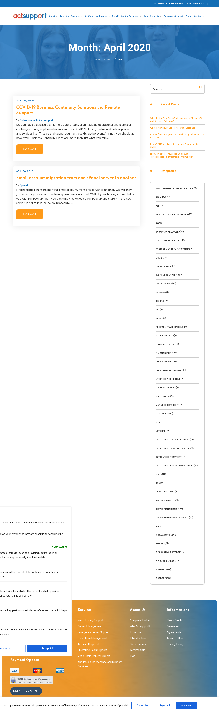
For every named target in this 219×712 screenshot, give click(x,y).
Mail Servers (163, 396)
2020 (110, 59)
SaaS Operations (165, 492)
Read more (29, 149)
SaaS (158, 483)
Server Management (167, 509)
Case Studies (138, 644)
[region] (109, 704)
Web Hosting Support (90, 620)
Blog (132, 656)
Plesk (159, 474)
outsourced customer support (173, 448)
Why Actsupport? (140, 626)
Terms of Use (175, 638)
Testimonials (137, 650)
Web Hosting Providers (169, 552)
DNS (158, 310)
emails (159, 318)
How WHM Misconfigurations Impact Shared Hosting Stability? (174, 145)
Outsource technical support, (36, 120)
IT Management (164, 353)
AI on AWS (161, 197)
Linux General (164, 362)
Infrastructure (138, 638)
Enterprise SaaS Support (92, 650)
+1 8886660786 (174, 3)
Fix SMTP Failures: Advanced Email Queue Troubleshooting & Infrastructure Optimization (171, 155)
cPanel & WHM (163, 266)
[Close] (65, 512)
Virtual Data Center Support (94, 656)
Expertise (135, 632)
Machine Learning (166, 388)
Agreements (174, 632)
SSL (157, 526)
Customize (142, 705)
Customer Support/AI (168, 275)
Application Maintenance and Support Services (100, 664)
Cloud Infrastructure (168, 240)
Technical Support (88, 644)
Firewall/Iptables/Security (171, 327)
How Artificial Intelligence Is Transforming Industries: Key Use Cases (177, 136)
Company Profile (140, 620)
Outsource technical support (173, 440)
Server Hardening (166, 500)
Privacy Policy (175, 644)
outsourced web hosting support (175, 466)
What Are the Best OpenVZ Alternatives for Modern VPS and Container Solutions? (176, 119)
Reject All (165, 705)
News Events (175, 620)
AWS (158, 223)
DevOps (160, 301)
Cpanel (160, 258)
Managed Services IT (167, 405)
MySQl (159, 422)
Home (98, 59)
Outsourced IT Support (168, 457)
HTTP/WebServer (165, 336)
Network (161, 431)
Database (161, 292)
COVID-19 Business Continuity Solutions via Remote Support (68, 110)
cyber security (164, 284)
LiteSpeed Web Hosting (168, 379)
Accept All (186, 705)
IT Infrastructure (166, 344)
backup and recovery (168, 232)
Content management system (172, 249)
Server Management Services (172, 518)
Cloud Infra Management (92, 638)
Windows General (166, 561)
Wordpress (162, 569)
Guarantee (173, 626)
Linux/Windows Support (169, 370)
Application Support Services (172, 214)
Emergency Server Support (93, 632)
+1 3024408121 (198, 3)
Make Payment (26, 691)
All (157, 206)
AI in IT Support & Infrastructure (174, 188)
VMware (160, 543)
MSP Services (163, 414)
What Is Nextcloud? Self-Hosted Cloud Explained (172, 128)
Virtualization (164, 535)
